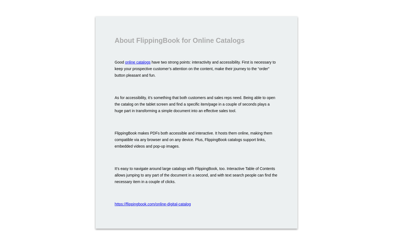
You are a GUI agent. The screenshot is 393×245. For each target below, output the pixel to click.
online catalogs (137, 62)
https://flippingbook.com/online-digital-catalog (153, 204)
